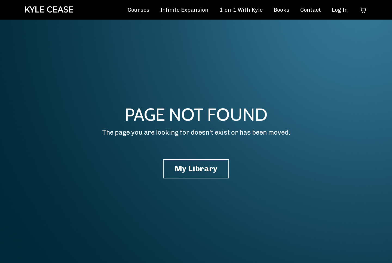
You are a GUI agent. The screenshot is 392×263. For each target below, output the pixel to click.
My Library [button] (196, 168)
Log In (340, 10)
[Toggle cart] (363, 9)
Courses (138, 10)
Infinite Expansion (184, 10)
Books (281, 10)
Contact (310, 10)
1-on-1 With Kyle (241, 10)
